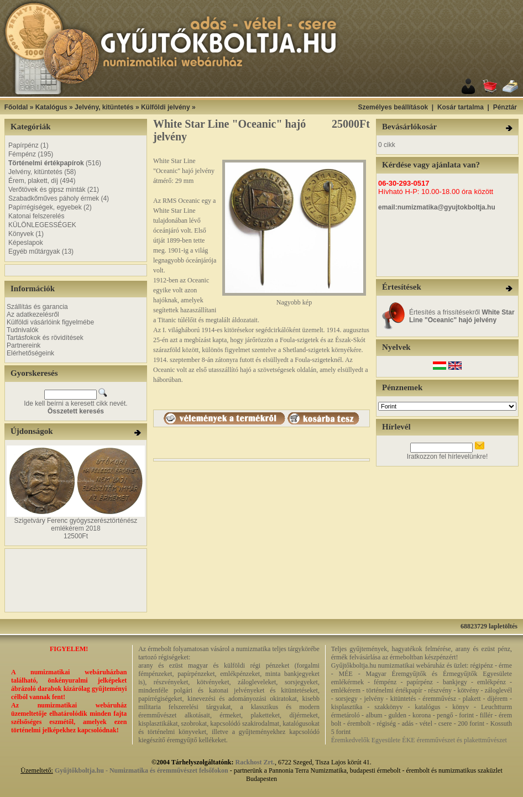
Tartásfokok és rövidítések (45, 338)
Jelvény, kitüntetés (104, 107)
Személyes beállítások (393, 107)
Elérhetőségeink (30, 353)
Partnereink (23, 345)
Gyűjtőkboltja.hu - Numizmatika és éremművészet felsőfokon (141, 770)
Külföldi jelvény (165, 107)
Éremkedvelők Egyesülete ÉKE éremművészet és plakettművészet (419, 740)
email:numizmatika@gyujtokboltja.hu (436, 207)
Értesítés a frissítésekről (462, 316)
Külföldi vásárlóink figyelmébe (50, 322)
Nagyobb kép (294, 299)
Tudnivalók (23, 330)
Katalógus (51, 107)
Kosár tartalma (460, 107)
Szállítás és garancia (37, 307)
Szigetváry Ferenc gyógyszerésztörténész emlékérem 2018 (76, 524)
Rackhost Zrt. (255, 762)
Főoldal (16, 107)
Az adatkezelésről (33, 314)
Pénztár (505, 107)
